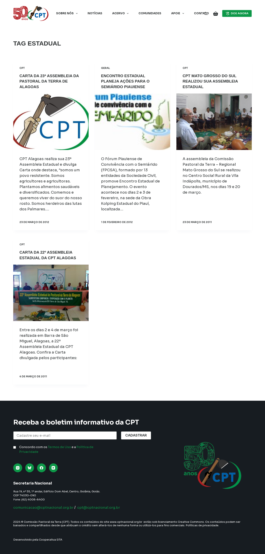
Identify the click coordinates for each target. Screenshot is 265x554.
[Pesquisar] (205, 13)
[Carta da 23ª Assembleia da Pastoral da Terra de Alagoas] (51, 121)
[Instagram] (17, 467)
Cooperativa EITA (50, 539)
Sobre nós (67, 13)
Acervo (121, 13)
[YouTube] (53, 467)
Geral (105, 68)
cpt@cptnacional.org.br (106, 507)
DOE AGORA (237, 13)
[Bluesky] (29, 467)
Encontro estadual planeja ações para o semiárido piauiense (127, 81)
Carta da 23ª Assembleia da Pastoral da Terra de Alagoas (48, 81)
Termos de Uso (59, 447)
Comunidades (150, 13)
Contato (201, 13)
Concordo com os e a (56, 449)
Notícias (95, 13)
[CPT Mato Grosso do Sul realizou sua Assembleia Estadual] (214, 121)
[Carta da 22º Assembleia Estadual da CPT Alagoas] (51, 292)
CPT (22, 68)
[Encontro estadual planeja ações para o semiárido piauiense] (132, 121)
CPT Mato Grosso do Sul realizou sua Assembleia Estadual (212, 81)
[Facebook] (41, 467)
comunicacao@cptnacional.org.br (46, 507)
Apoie (178, 13)
